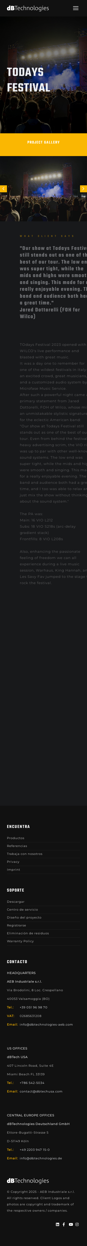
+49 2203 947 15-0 (35, 1149)
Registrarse (16, 925)
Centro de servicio (22, 909)
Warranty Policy (20, 941)
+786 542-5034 (32, 1083)
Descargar (16, 901)
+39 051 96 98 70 (34, 1007)
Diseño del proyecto (24, 917)
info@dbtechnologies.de (41, 1158)
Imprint (13, 869)
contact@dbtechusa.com (41, 1091)
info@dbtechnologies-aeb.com (46, 1024)
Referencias (17, 846)
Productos (15, 838)
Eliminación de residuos (28, 933)
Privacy (13, 861)
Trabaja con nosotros (24, 854)
